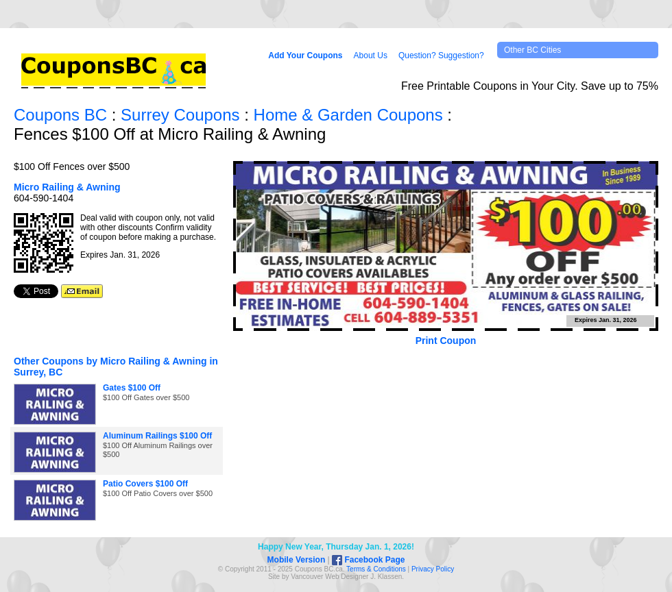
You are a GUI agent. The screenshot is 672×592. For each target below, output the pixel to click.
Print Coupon (446, 340)
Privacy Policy (432, 569)
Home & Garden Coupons (348, 115)
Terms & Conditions (376, 569)
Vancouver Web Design (326, 576)
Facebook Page (368, 560)
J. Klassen (386, 576)
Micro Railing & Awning (67, 187)
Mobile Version (296, 560)
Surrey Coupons (180, 115)
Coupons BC (60, 115)
